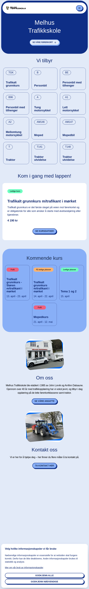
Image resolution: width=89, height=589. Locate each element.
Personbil (40, 85)
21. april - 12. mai (43, 322)
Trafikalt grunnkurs (13, 84)
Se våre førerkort (44, 42)
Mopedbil (69, 135)
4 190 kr (12, 220)
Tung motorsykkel (42, 109)
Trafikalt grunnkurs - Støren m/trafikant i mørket (14, 285)
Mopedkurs (41, 317)
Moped (38, 135)
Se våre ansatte (44, 401)
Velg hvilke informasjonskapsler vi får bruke (30, 549)
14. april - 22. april (43, 296)
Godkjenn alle (44, 575)
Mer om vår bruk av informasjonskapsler (24, 567)
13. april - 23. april (16, 296)
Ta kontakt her (44, 465)
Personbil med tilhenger (72, 84)
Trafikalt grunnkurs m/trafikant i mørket (41, 201)
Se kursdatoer (44, 231)
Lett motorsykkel (71, 109)
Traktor (10, 159)
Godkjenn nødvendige (44, 581)
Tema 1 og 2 (69, 291)
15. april (65, 296)
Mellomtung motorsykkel (14, 134)
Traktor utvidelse (40, 159)
